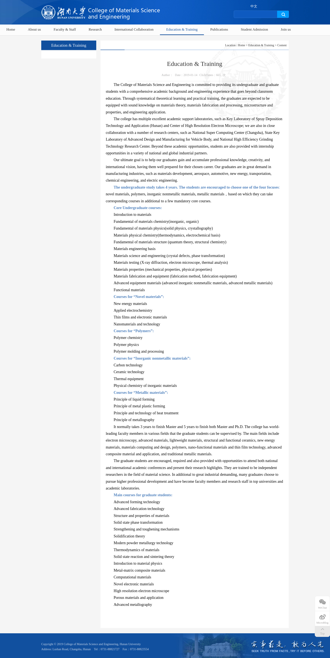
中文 (253, 6)
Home (10, 29)
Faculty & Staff (65, 29)
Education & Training (182, 29)
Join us (286, 29)
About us (34, 29)
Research (95, 29)
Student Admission (254, 29)
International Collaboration (134, 29)
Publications (219, 29)
